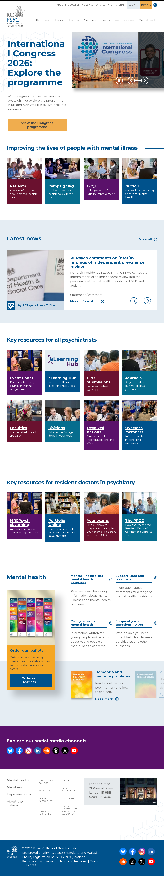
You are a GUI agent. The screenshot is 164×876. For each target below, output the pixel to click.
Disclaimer (68, 798)
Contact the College (46, 781)
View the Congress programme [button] (37, 125)
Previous (131, 80)
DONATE (146, 5)
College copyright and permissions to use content (70, 810)
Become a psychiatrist (50, 20)
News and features (93, 5)
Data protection (68, 789)
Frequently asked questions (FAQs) (136, 622)
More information (87, 301)
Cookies (66, 780)
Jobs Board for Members (46, 812)
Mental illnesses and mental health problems (91, 579)
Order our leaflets (35, 680)
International (116, 5)
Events (105, 20)
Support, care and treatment (136, 577)
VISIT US (151, 802)
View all (148, 239)
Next (144, 80)
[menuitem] (50, 20)
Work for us (46, 791)
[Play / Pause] (119, 80)
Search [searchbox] (155, 5)
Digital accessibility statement (46, 801)
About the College (68, 5)
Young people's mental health (91, 622)
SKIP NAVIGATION (54, 3)
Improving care (124, 20)
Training (74, 20)
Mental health (148, 20)
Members (90, 20)
